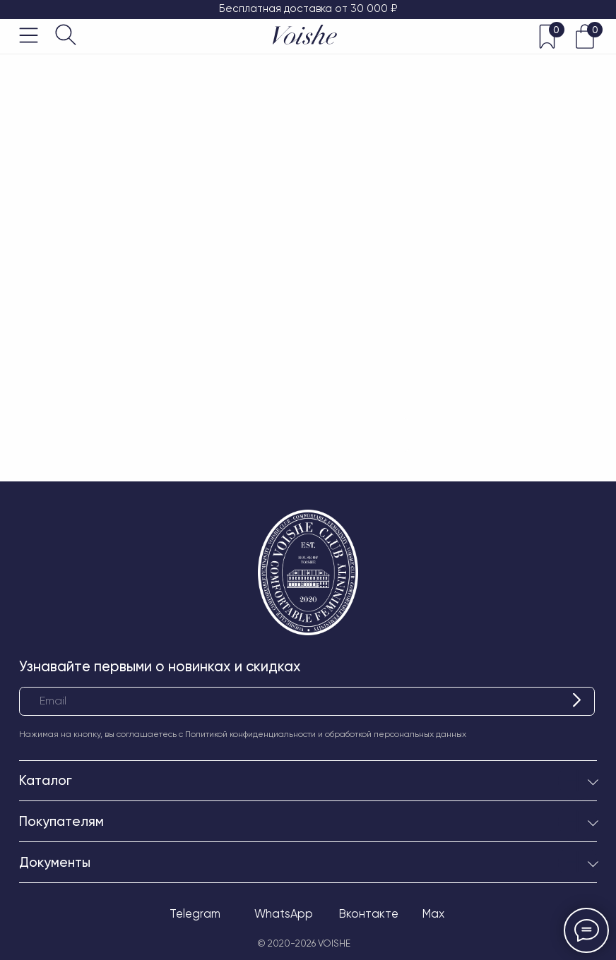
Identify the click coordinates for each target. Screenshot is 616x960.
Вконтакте (368, 913)
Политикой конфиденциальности (250, 734)
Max (433, 913)
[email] (307, 701)
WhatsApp (283, 913)
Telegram (195, 913)
